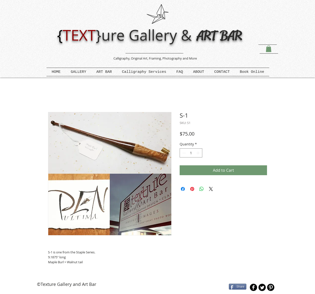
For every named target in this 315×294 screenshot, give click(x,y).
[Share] (237, 287)
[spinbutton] (191, 153)
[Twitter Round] (262, 287)
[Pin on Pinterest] (192, 189)
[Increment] (198, 153)
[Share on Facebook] (183, 189)
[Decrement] (183, 153)
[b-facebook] (253, 287)
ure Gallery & (148, 35)
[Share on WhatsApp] (202, 189)
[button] (268, 48)
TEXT (79, 35)
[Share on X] (211, 189)
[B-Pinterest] (270, 287)
